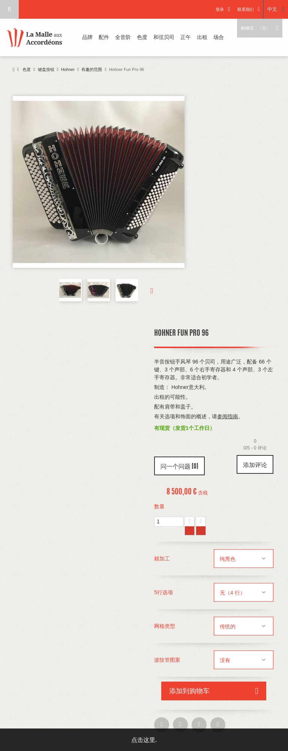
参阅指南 (227, 416)
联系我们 (245, 9)
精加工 (162, 559)
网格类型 (165, 626)
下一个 (145, 290)
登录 (220, 9)
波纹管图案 (168, 660)
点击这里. (144, 740)
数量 (159, 506)
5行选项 (164, 592)
